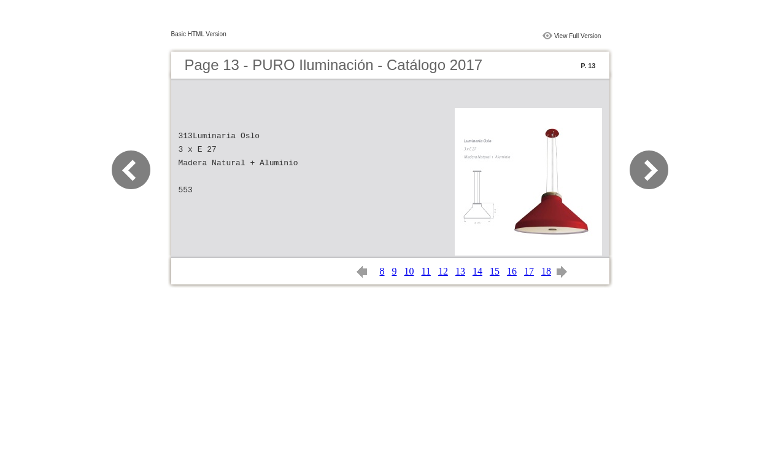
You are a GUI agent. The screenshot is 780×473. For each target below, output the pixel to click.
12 (443, 271)
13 (460, 271)
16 (512, 271)
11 (426, 271)
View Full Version (577, 36)
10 (409, 271)
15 (495, 271)
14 (477, 271)
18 (546, 271)
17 (529, 271)
